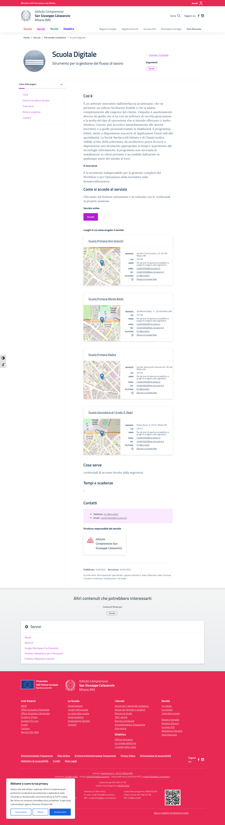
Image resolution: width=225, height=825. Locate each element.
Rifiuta (40, 812)
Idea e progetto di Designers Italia (171, 813)
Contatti (26, 118)
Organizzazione (76, 717)
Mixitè (28, 637)
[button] (42, 84)
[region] (40, 798)
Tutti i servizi (121, 717)
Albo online (120, 728)
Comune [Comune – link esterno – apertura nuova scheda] (25, 728)
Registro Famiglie (107, 29)
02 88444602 (143, 275)
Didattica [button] (68, 29)
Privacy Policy (128, 756)
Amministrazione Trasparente (130, 724)
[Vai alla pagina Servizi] (36, 37)
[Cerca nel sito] (175, 16)
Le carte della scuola (78, 713)
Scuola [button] (28, 29)
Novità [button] (54, 29)
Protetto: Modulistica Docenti (40, 659)
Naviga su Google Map (147, 279)
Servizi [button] (41, 29)
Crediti (56, 761)
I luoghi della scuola (78, 709)
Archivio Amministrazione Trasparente (95, 756)
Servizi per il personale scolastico (132, 706)
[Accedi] (197, 3)
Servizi (151, 68)
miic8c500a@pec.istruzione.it (150, 272)
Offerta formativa (124, 739)
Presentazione (75, 706)
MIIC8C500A (123, 785)
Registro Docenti (130, 29)
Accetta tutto (60, 812)
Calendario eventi (171, 713)
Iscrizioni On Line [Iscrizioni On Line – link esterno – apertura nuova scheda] (29, 721)
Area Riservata (194, 29)
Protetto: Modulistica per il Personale (44, 653)
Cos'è (25, 94)
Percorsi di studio (123, 713)
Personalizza (21, 812)
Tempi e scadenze (31, 112)
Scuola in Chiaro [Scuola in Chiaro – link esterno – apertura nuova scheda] (29, 717)
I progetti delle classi (125, 747)
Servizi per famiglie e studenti (130, 709)
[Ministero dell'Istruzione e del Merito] (38, 3)
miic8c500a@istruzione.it (148, 268)
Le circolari (167, 709)
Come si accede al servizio (35, 100)
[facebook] (198, 15)
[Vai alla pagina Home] (26, 37)
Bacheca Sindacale (124, 721)
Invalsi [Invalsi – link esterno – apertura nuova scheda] (24, 724)
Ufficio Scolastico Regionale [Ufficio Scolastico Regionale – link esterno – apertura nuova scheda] (35, 709)
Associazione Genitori (79, 721)
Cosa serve (28, 106)
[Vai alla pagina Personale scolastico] (55, 37)
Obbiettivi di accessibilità (34, 761)
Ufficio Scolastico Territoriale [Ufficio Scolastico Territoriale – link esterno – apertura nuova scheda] (35, 713)
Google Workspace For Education (42, 648)
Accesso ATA (149, 29)
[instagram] (202, 15)
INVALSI (29, 643)
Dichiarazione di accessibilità (155, 756)
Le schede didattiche (125, 743)
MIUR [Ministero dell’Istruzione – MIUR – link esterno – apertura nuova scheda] (24, 706)
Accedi (90, 217)
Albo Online (64, 756)
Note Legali (71, 761)
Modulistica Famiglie (171, 29)
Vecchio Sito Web (30, 732)
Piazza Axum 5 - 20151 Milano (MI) (117, 773)
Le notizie (167, 706)
